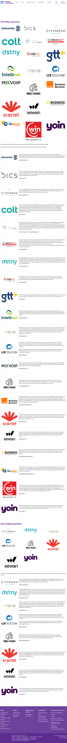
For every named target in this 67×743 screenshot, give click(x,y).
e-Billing (53, 714)
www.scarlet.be (23, 421)
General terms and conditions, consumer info (20, 736)
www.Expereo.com (34, 231)
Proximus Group (62, 736)
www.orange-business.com (25, 404)
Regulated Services (5, 728)
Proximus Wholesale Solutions (60, 735)
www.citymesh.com (24, 584)
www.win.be (22, 493)
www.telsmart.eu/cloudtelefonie (26, 473)
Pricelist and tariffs (32, 736)
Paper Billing (54, 727)
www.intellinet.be (23, 317)
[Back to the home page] (7, 2)
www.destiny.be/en (24, 266)
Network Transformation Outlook (4, 725)
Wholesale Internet (5, 721)
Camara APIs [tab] (41, 2)
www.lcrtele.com (23, 626)
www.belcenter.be (23, 160)
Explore (2, 716)
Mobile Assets (16, 712)
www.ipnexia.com (23, 610)
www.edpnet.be (23, 282)
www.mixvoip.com (23, 368)
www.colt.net (22, 214)
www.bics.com (22, 178)
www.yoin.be (22, 511)
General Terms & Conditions (58, 720)
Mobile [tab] (22, 2)
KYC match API (42, 717)
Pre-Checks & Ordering (56, 712)
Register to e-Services (56, 718)
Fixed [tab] (17, 2)
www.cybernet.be (23, 249)
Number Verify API (43, 719)
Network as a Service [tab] (31, 2)
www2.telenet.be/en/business (26, 456)
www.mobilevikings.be (24, 640)
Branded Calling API (43, 721)
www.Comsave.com (24, 231)
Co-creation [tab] (48, 2)
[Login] (62, 2)
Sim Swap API (41, 716)
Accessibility (40, 736)
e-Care (52, 716)
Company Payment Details (57, 729)
